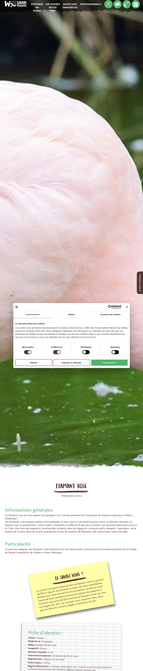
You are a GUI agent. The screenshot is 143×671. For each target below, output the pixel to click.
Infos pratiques (139, 283)
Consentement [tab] (32, 314)
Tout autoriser (109, 362)
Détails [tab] (71, 314)
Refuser (33, 362)
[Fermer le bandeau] (127, 307)
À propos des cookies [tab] (110, 314)
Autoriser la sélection (71, 362)
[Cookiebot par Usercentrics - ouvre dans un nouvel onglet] (110, 307)
